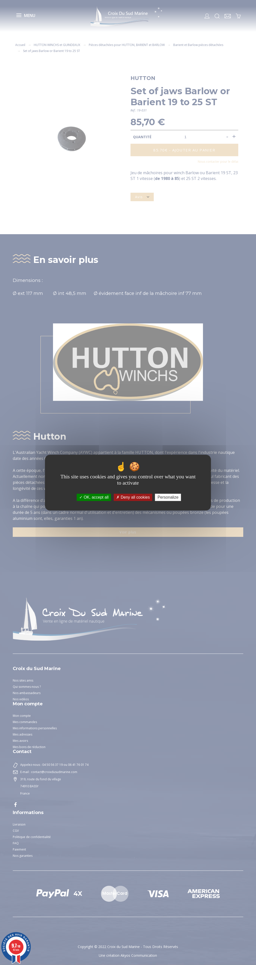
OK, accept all (93, 497)
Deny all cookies (133, 497)
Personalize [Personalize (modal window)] (168, 497)
